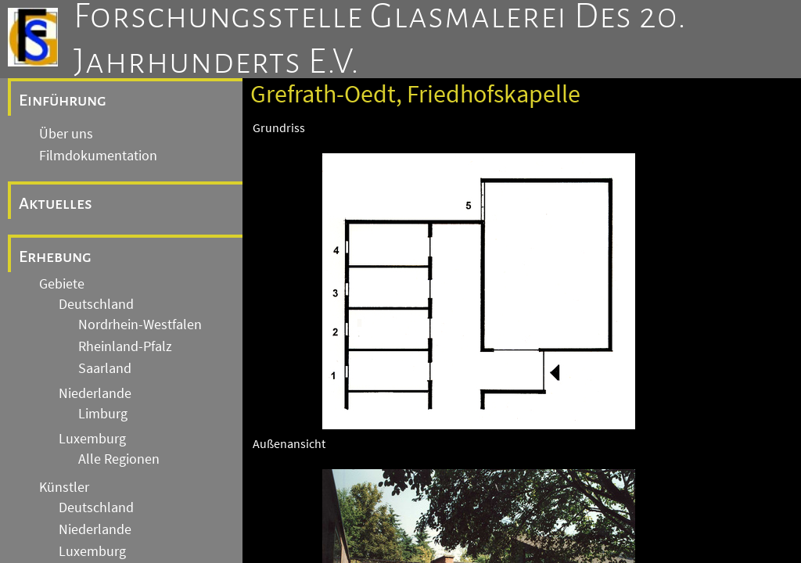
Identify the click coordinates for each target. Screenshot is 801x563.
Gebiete (61, 283)
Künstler (64, 487)
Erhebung (55, 256)
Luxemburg (92, 438)
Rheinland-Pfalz (125, 346)
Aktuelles (55, 203)
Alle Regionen (119, 459)
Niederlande (95, 393)
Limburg (103, 413)
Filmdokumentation (98, 155)
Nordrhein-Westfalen (140, 324)
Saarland (104, 368)
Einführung (62, 100)
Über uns (66, 133)
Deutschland (96, 304)
